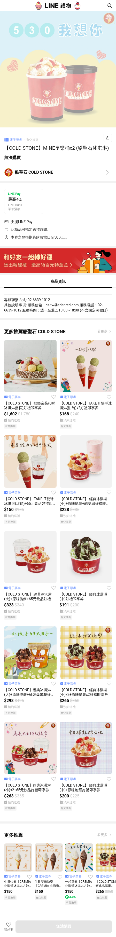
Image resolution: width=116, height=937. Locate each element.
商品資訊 (58, 281)
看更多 (102, 331)
